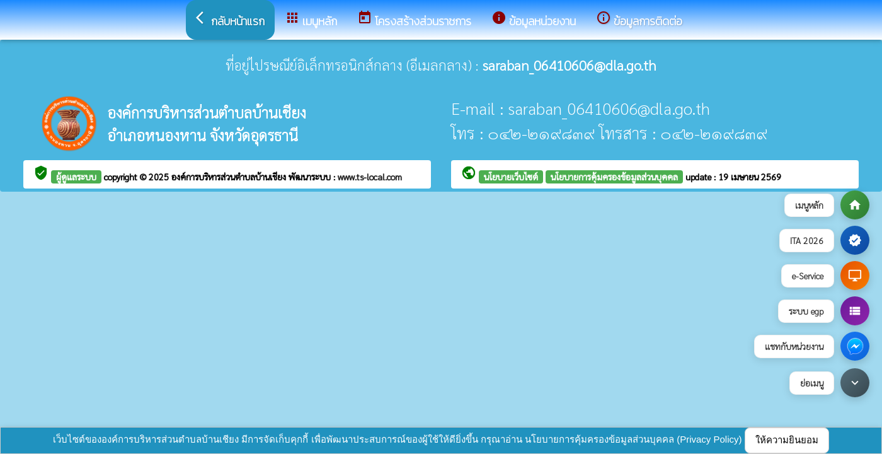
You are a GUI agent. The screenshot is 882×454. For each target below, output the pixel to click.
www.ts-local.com (370, 176)
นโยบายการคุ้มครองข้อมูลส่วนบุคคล (614, 176)
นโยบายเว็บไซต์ (511, 176)
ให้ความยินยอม (786, 439)
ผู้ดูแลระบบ (76, 176)
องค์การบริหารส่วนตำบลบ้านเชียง (230, 176)
